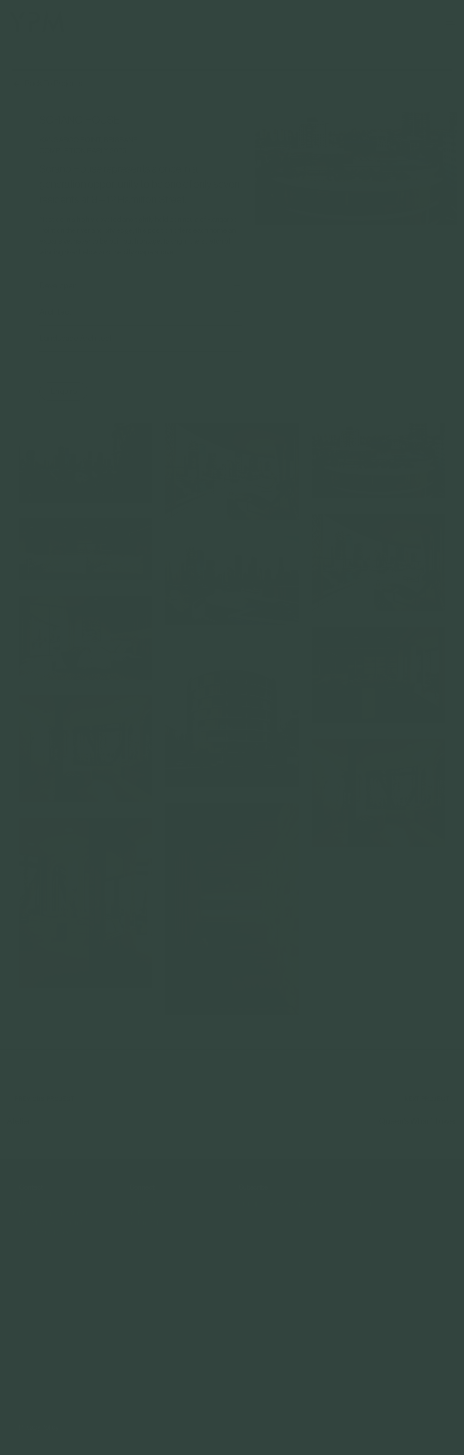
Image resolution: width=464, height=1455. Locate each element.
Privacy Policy (38, 1427)
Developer (140, 286)
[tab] (140, 286)
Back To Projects (53, 83)
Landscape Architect (140, 339)
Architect (140, 312)
